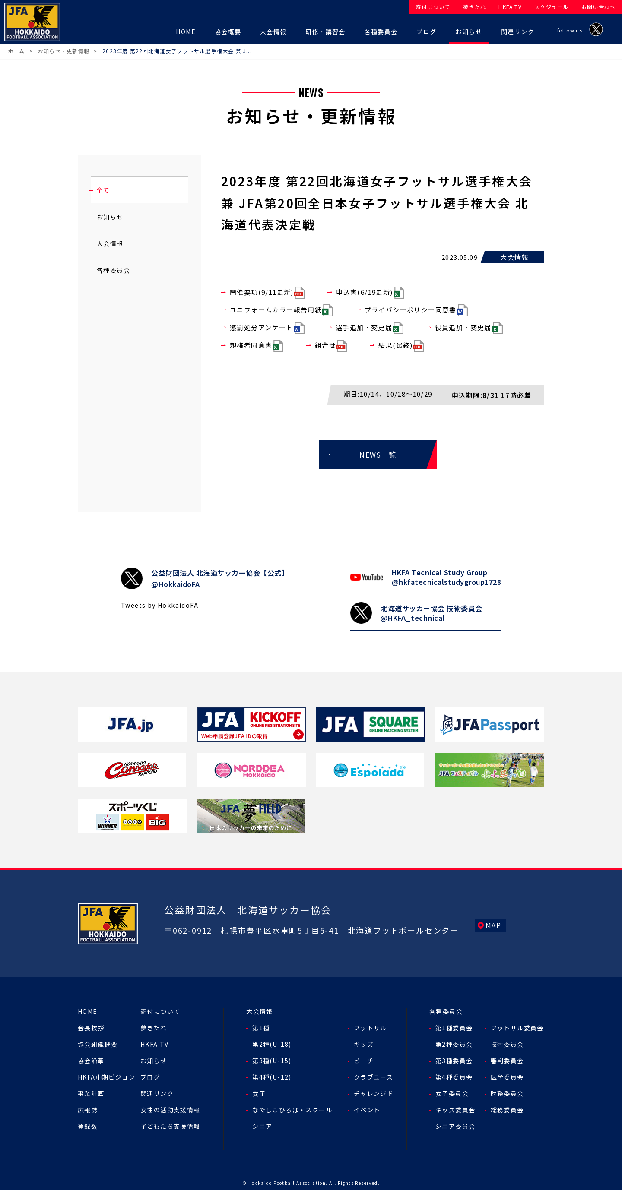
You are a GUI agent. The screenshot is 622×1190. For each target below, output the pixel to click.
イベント (367, 1110)
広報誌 (88, 1110)
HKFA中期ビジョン (106, 1077)
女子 (259, 1093)
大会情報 (110, 243)
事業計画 (91, 1093)
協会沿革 (91, 1060)
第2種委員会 (454, 1044)
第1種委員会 (454, 1028)
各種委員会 (113, 270)
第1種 (261, 1028)
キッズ (364, 1044)
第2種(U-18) (272, 1044)
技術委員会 (507, 1044)
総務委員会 (507, 1110)
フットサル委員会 (517, 1028)
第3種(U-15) (272, 1060)
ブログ (150, 1077)
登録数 (88, 1126)
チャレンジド (374, 1093)
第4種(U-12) (272, 1077)
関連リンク (157, 1093)
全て (103, 190)
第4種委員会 (454, 1077)
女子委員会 (452, 1093)
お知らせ (110, 216)
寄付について (160, 1011)
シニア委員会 (455, 1126)
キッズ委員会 (455, 1110)
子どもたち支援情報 (170, 1126)
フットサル (370, 1028)
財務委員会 (507, 1093)
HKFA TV (154, 1044)
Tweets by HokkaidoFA (159, 605)
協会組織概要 (97, 1044)
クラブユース (373, 1077)
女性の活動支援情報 (170, 1110)
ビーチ (364, 1060)
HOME (88, 1011)
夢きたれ (153, 1028)
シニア (262, 1126)
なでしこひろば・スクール (292, 1110)
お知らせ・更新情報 (63, 50)
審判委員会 (507, 1060)
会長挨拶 (91, 1028)
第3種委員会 (454, 1060)
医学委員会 (507, 1077)
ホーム (16, 50)
